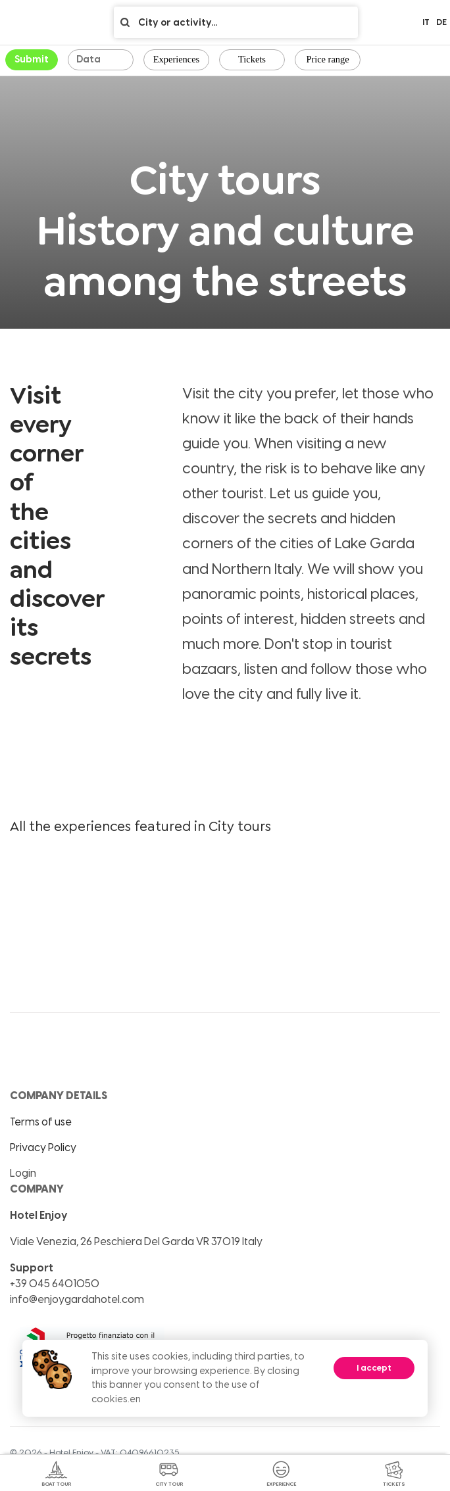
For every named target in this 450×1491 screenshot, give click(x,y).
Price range (327, 59)
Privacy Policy (43, 1147)
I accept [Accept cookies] (374, 1368)
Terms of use (41, 1122)
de (441, 22)
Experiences (176, 59)
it (426, 22)
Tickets (252, 59)
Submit (31, 59)
